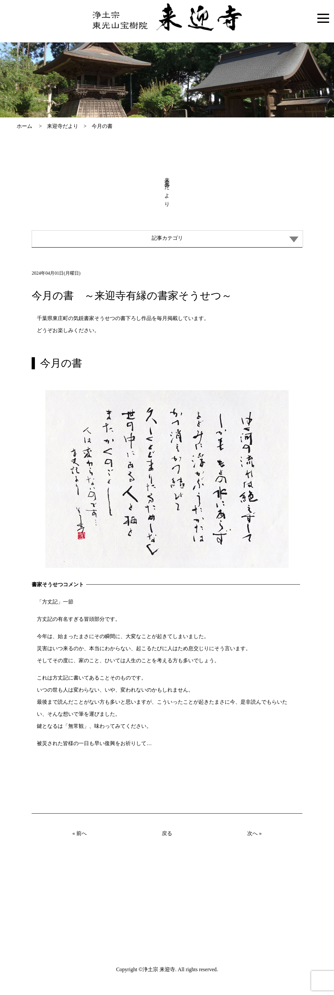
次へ (252, 833)
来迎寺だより (62, 126)
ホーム (24, 126)
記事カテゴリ (225, 238)
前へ (81, 833)
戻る (167, 833)
